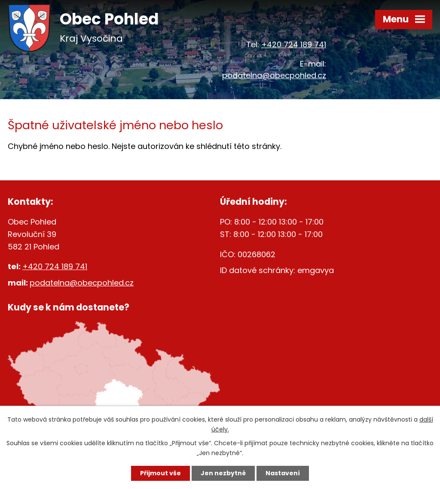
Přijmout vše (160, 473)
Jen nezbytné (223, 473)
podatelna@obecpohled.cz (274, 75)
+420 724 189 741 (293, 44)
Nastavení (283, 473)
